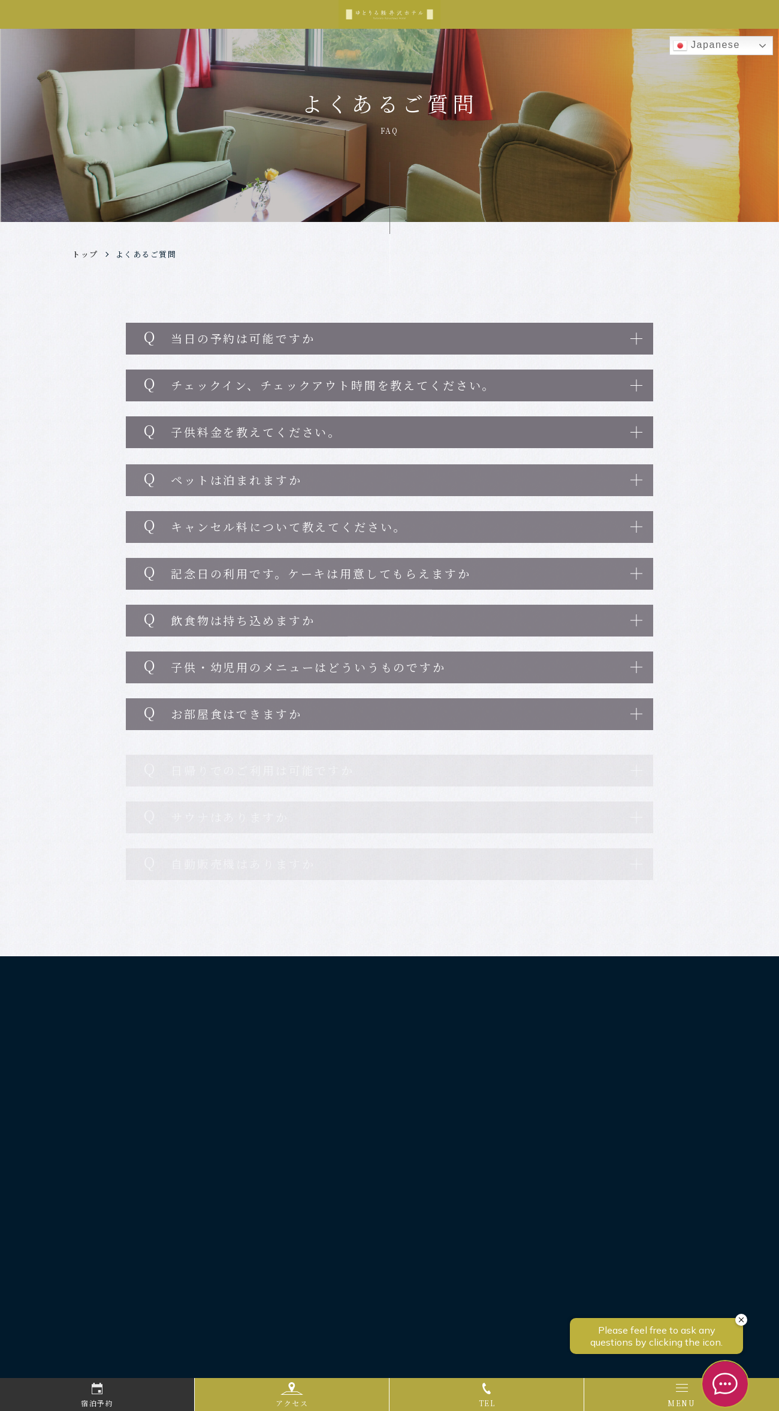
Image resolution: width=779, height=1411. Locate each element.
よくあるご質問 (146, 254)
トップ (85, 254)
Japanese (706, 45)
